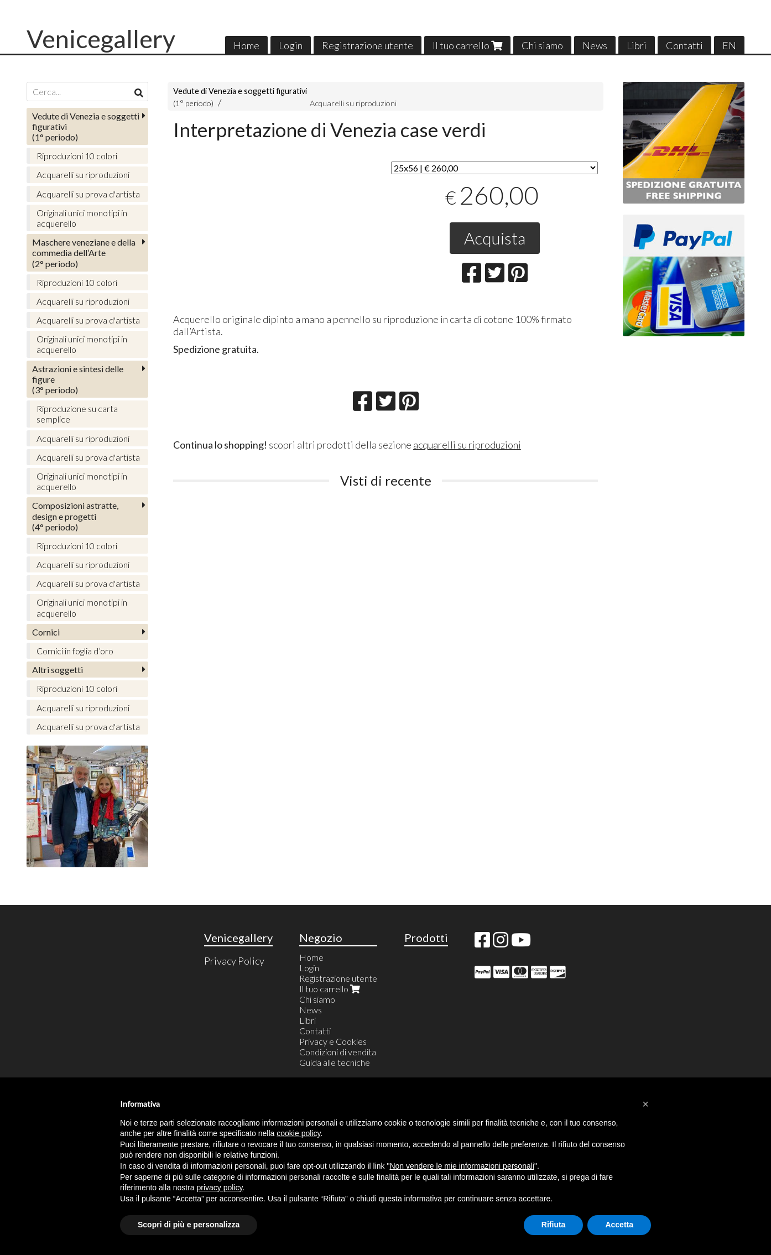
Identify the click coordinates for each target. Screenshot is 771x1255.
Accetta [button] (619, 1224)
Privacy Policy (234, 961)
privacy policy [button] (220, 1187)
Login (291, 45)
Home (246, 45)
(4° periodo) (75, 516)
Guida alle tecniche (334, 1062)
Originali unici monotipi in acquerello (82, 217)
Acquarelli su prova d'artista (88, 194)
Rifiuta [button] (553, 1224)
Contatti (684, 45)
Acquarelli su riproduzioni (353, 103)
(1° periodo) (85, 126)
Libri (637, 45)
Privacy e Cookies (333, 1041)
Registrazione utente (367, 45)
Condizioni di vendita (337, 1051)
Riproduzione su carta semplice (77, 413)
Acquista (494, 238)
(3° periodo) (77, 379)
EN (729, 45)
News (594, 45)
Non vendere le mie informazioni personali (461, 1166)
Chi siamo (542, 45)
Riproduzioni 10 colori (77, 155)
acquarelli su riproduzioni (467, 445)
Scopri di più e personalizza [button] (188, 1224)
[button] (645, 1104)
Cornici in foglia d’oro (75, 650)
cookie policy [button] (298, 1133)
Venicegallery (101, 39)
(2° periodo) (84, 252)
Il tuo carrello (467, 45)
